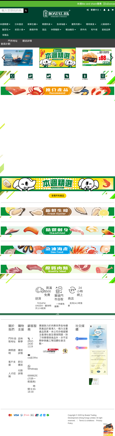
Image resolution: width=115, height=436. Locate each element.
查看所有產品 (57, 195)
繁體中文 (96, 10)
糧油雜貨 (71, 29)
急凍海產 (62, 24)
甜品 (44, 29)
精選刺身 (47, 24)
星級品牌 (106, 29)
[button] (3, 57)
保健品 (5, 35)
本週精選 (5, 24)
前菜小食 (20, 29)
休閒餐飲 (56, 29)
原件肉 (83, 29)
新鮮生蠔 (33, 24)
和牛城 (94, 29)
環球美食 (91, 24)
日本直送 (19, 24)
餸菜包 (6, 29)
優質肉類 (76, 24)
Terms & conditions (86, 421)
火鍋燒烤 (106, 24)
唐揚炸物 (33, 29)
